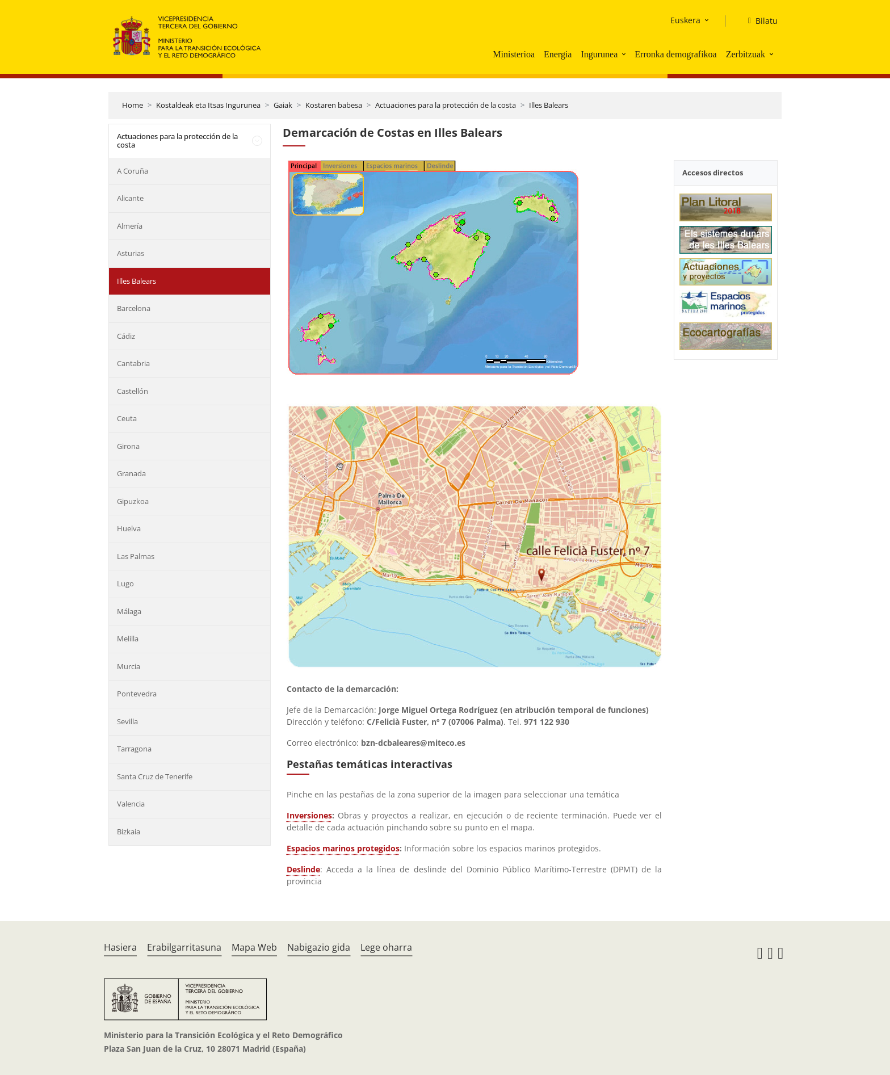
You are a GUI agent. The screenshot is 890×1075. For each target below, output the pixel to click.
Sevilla (127, 721)
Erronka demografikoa (675, 54)
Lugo (125, 583)
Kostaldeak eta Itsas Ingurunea (208, 105)
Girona (128, 446)
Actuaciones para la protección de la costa (445, 105)
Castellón (132, 391)
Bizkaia (128, 831)
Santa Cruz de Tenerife (154, 776)
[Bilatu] (758, 21)
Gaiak (283, 105)
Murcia (128, 666)
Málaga (129, 611)
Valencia (131, 804)
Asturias (130, 253)
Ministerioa (514, 54)
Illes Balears (548, 105)
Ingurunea (599, 54)
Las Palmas (135, 556)
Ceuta (127, 418)
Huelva (129, 528)
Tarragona (134, 749)
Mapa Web (254, 947)
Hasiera (120, 947)
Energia (558, 54)
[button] (625, 54)
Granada (131, 473)
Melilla (127, 638)
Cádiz (126, 336)
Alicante (130, 198)
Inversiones (309, 815)
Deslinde (303, 869)
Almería (129, 226)
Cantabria (133, 363)
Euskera (685, 20)
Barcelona (133, 308)
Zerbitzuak (745, 54)
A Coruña (132, 171)
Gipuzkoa (133, 501)
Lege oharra (386, 947)
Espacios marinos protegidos (343, 848)
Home (132, 105)
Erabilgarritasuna (184, 947)
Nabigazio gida (318, 947)
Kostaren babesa (333, 105)
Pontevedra (137, 693)
